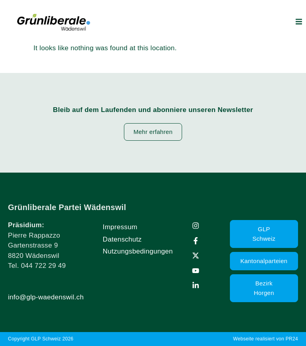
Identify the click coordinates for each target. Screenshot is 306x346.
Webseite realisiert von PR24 (265, 339)
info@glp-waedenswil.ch (46, 297)
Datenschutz (122, 239)
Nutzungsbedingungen (138, 251)
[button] (299, 21)
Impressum (120, 227)
